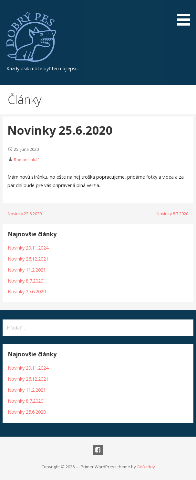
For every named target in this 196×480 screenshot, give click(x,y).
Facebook (98, 450)
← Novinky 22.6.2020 (22, 214)
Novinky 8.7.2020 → (175, 214)
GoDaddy (146, 467)
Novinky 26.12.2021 (28, 259)
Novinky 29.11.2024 (28, 248)
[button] (185, 14)
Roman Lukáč (26, 159)
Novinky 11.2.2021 (27, 270)
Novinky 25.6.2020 (27, 291)
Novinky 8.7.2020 (25, 281)
